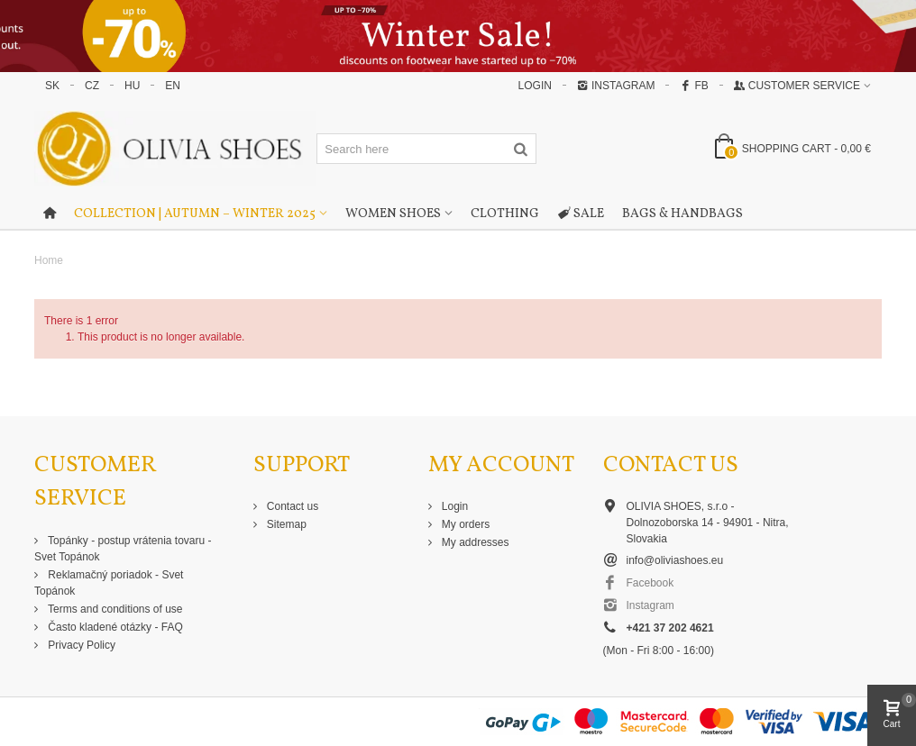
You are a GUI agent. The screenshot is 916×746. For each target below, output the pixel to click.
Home (48, 260)
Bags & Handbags (682, 214)
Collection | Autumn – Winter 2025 (195, 214)
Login (454, 506)
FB (694, 85)
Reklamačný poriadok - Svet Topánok (108, 583)
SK (52, 85)
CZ (92, 85)
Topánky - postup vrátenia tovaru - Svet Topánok (123, 548)
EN (172, 85)
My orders (464, 524)
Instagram (616, 85)
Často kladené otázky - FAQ (114, 627)
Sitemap (285, 524)
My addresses (474, 542)
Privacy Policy (80, 645)
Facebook (650, 583)
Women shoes (393, 214)
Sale (580, 214)
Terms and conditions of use (114, 609)
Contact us (291, 506)
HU (132, 85)
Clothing (505, 214)
